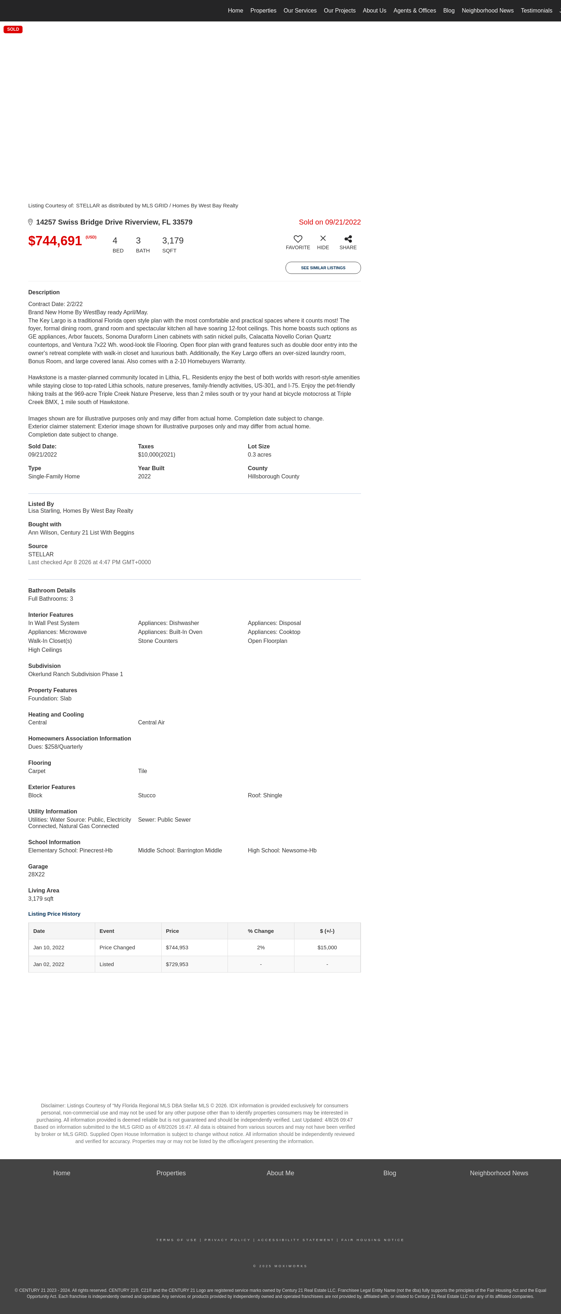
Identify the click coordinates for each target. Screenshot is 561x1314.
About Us (374, 11)
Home (235, 11)
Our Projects (340, 11)
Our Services (300, 11)
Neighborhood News (488, 11)
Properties (263, 11)
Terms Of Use (177, 1240)
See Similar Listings (323, 268)
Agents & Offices (415, 11)
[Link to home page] (9, 10)
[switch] (298, 245)
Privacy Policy (228, 1240)
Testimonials (536, 11)
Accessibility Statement (296, 1240)
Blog (449, 11)
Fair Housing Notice (373, 1240)
